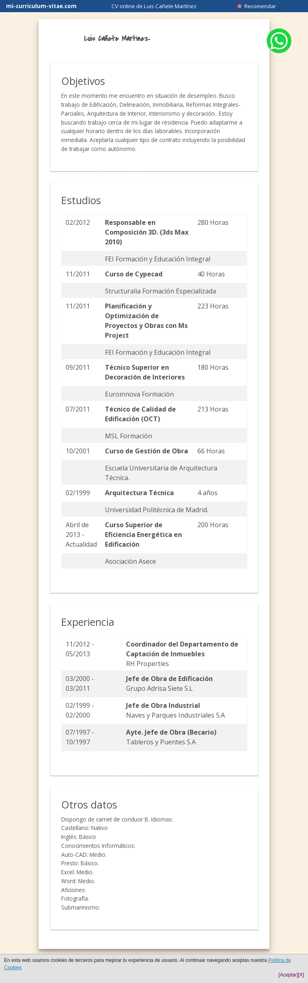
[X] (301, 975)
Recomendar (256, 6)
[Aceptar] (288, 975)
